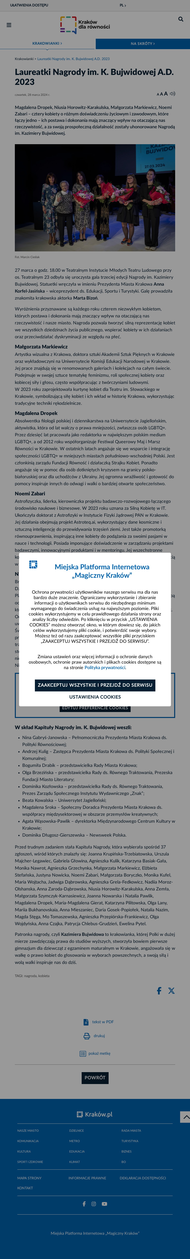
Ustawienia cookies (95, 697)
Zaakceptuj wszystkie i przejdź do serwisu (95, 685)
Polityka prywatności (105, 668)
